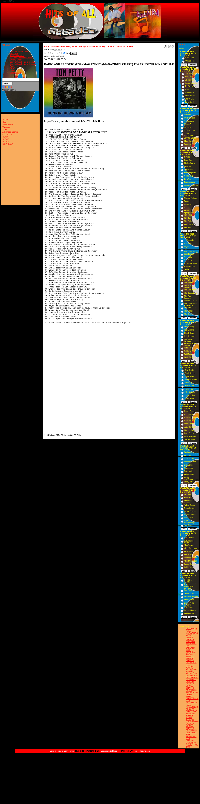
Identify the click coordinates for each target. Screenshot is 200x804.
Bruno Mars (189, 93)
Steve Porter (189, 600)
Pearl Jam (188, 160)
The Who (187, 308)
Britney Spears (190, 173)
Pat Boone (188, 348)
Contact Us (14, 66)
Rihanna (187, 115)
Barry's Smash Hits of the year (23, 64)
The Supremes (190, 290)
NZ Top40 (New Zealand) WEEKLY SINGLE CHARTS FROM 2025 (192, 725)
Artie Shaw (188, 414)
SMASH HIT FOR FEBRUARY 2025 (191, 735)
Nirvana (187, 157)
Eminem (187, 144)
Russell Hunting (190, 610)
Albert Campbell (190, 561)
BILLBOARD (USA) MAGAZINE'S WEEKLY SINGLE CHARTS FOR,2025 (192, 635)
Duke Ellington (190, 436)
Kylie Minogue (189, 118)
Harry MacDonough (189, 522)
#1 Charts (14, 53)
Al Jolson (187, 455)
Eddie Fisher (189, 357)
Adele (187, 89)
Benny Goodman (191, 411)
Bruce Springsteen (188, 212)
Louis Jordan (190, 395)
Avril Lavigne (189, 121)
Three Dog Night (190, 263)
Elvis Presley (189, 327)
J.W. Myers (188, 607)
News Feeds (7, 124)
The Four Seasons (187, 297)
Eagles (186, 247)
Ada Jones (188, 525)
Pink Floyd (188, 243)
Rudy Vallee (188, 471)
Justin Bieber (190, 96)
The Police (188, 221)
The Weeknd (190, 86)
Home (12, 49)
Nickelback (188, 127)
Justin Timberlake (188, 135)
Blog (4, 122)
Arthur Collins (189, 505)
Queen (186, 270)
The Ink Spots (189, 440)
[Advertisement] (54, 380)
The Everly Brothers (188, 340)
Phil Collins (188, 224)
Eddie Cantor (189, 474)
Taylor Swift (189, 102)
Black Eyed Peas (191, 141)
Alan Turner (188, 545)
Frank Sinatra (190, 373)
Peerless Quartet (190, 558)
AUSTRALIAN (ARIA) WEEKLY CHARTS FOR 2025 (192, 696)
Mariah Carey (189, 163)
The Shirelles (189, 311)
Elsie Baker (188, 551)
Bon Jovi (187, 228)
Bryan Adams (189, 182)
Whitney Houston (191, 185)
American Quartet (188, 502)
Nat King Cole (189, 351)
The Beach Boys (190, 293)
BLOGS (13, 70)
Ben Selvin (188, 465)
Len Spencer (189, 538)
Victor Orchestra (190, 548)
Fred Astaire (189, 424)
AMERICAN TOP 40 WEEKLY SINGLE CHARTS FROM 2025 (191, 657)
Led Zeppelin (189, 240)
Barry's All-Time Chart (19, 51)
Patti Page (188, 354)
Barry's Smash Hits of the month (23, 62)
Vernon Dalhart (190, 462)
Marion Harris (189, 514)
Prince (186, 201)
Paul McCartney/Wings (191, 251)
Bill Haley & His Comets (190, 345)
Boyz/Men (188, 179)
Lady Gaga (189, 99)
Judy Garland (189, 427)
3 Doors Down (189, 131)
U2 (185, 208)
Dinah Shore (189, 398)
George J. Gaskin (188, 581)
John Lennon (189, 254)
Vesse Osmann (190, 613)
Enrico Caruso (189, 564)
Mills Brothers (190, 392)
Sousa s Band (189, 593)
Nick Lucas (188, 468)
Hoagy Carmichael (188, 479)
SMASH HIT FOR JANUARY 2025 (191, 647)
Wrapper (6, 127)
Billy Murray (188, 494)
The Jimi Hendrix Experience (190, 304)
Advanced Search (10, 132)
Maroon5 (187, 124)
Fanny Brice (188, 482)
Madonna (188, 204)
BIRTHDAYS (15, 72)
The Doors (188, 314)
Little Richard (189, 336)
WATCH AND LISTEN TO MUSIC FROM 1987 (192, 744)
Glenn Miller (189, 376)
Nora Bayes (188, 518)
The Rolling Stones (188, 287)
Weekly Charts (16, 60)
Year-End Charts (17, 56)
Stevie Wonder (189, 267)
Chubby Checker (190, 300)
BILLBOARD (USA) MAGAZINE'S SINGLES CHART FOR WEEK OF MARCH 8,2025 (192, 710)
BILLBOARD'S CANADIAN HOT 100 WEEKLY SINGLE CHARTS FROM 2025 (192, 683)
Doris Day (188, 383)
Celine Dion (188, 176)
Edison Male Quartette (189, 604)
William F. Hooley (191, 597)
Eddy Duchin (189, 433)
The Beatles (188, 282)
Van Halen (188, 215)
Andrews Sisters (191, 379)
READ (12, 68)
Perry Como (189, 386)
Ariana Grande (190, 74)
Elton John (188, 257)
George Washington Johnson (188, 586)
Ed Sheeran (189, 80)
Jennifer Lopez (190, 138)
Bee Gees (188, 260)
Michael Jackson (190, 198)
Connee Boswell (190, 417)
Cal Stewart (188, 567)
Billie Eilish (189, 58)
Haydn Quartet (190, 511)
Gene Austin (189, 459)
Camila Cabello (191, 83)
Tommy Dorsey (190, 389)
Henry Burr (188, 498)
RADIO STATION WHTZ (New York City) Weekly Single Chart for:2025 (192, 670)
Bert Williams (189, 555)
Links (4, 129)
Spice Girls (188, 170)
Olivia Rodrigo (190, 61)
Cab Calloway (189, 421)
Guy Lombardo (190, 430)
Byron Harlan (189, 508)
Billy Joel (187, 218)
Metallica (187, 166)
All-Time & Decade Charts (21, 58)
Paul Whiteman (190, 452)
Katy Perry (189, 77)
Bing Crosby (189, 370)
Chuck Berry (189, 333)
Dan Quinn (188, 590)
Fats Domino (189, 330)
